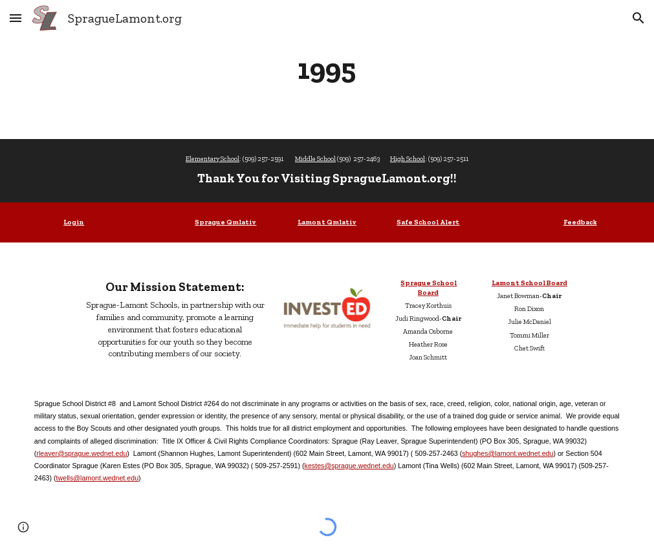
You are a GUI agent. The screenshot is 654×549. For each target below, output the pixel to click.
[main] (326, 69)
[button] (15, 18)
